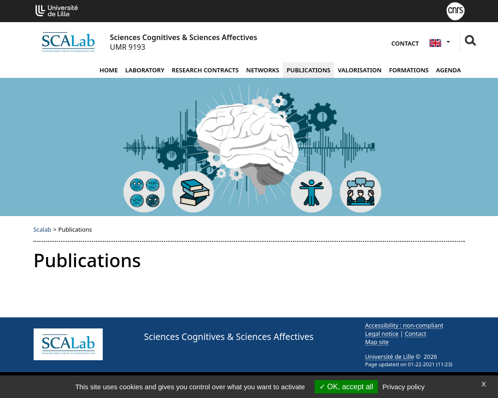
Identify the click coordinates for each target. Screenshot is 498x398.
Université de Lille (389, 356)
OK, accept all (346, 387)
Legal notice (382, 333)
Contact (405, 43)
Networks (262, 70)
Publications (308, 70)
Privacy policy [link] (403, 387)
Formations (408, 70)
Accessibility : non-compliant (404, 325)
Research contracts (205, 70)
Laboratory (144, 70)
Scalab (43, 229)
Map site (377, 342)
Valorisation (359, 70)
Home (109, 70)
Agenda (448, 70)
